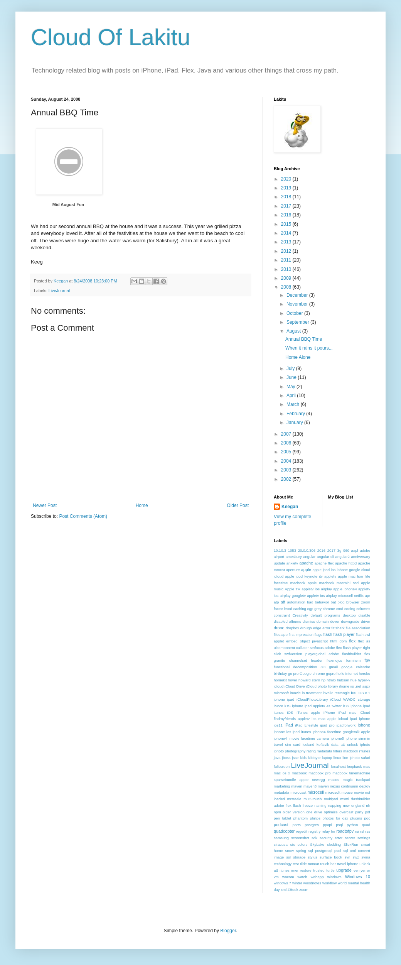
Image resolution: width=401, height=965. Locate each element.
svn (347, 857)
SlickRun (351, 844)
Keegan (289, 506)
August (294, 331)
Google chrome (312, 673)
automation (296, 602)
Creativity (300, 615)
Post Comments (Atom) (83, 516)
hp (323, 680)
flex (352, 641)
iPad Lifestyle (306, 725)
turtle (330, 870)
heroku (364, 673)
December (297, 295)
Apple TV (292, 589)
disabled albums (287, 621)
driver (365, 621)
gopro (331, 673)
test (295, 864)
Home (142, 505)
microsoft (332, 792)
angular (309, 556)
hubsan (343, 680)
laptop (327, 757)
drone (279, 627)
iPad (289, 725)
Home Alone (297, 357)
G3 (322, 667)
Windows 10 (357, 876)
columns (363, 609)
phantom (300, 818)
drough (306, 628)
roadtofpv (345, 831)
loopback (354, 766)
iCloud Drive (295, 686)
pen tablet (282, 818)
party (359, 812)
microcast (298, 792)
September (298, 322)
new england (353, 805)
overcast (346, 812)
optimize (331, 812)
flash (327, 634)
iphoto (365, 744)
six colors (298, 844)
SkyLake (317, 844)
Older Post (238, 505)
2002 (287, 479)
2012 (287, 251)
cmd (339, 609)
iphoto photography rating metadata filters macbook (316, 751)
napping (334, 805)
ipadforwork (346, 725)
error (326, 628)
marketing (282, 786)
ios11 (278, 725)
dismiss (309, 621)
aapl (354, 550)
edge (317, 628)
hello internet (347, 673)
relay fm (328, 831)
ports (297, 825)
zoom (303, 889)
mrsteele (294, 799)
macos (333, 779)
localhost (338, 766)
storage (299, 857)
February (296, 413)
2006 (287, 443)
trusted (318, 870)
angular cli (325, 556)
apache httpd (346, 563)
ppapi (327, 825)
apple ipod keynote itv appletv (310, 576)
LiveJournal (59, 290)
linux (337, 757)
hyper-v (364, 680)
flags (318, 634)
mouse (347, 792)
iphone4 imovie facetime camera (301, 738)
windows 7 (282, 883)
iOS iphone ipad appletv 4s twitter (313, 706)
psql (339, 825)
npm (277, 812)
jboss (286, 757)
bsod (288, 609)
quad (366, 825)
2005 (287, 452)
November (297, 304)
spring (301, 850)
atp (276, 602)
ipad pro (327, 725)
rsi (357, 831)
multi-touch (312, 799)
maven (296, 786)
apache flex (324, 563)
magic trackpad (356, 779)
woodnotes (312, 883)
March (293, 404)
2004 (287, 461)
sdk (314, 838)
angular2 (342, 556)
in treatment (312, 693)
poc (367, 818)
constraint (282, 615)
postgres (312, 825)
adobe (365, 550)
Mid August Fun (68, 204)
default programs (325, 615)
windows (334, 877)
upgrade (344, 870)
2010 (287, 269)
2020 (287, 179)
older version (294, 812)
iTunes (364, 751)
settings (363, 838)
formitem (353, 660)
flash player (343, 634)
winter (297, 883)
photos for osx (335, 818)
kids (303, 757)
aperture (293, 570)
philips (315, 818)
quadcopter (284, 831)
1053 (292, 550)
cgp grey (314, 609)
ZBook (293, 889)
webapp (317, 877)
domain (323, 621)
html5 (331, 680)
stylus (312, 857)
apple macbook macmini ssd (333, 583)
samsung (281, 838)
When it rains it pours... (309, 348)
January (295, 422)
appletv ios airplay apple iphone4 (329, 589)
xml (283, 889)
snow (289, 850)
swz (355, 857)
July (291, 368)
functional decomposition (295, 667)
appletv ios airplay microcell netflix (335, 595)
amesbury (294, 556)
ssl (288, 857)
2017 (287, 206)
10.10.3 (280, 550)
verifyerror (362, 870)
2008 (287, 287)
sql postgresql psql (324, 850)
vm (276, 877)
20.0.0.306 (306, 550)
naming (320, 805)
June (292, 377)
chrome (329, 609)
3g (339, 550)
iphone (364, 725)
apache (306, 563)
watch (302, 877)
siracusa (281, 844)
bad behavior (318, 602)
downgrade (350, 621)
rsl (362, 831)
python (352, 825)
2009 (287, 278)
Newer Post (45, 505)
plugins (356, 818)
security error (331, 838)
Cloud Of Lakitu (110, 37)
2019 (287, 188)
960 (346, 550)
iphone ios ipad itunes (292, 732)
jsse (295, 757)
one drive (314, 812)
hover (292, 680)
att (283, 602)
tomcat (313, 864)
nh (368, 805)
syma (365, 857)
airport (279, 556)
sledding (334, 844)
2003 (287, 470)
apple (306, 569)
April (291, 395)
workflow (329, 883)
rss (367, 831)
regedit (301, 831)
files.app (281, 634)
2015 (287, 224)
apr (367, 595)
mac (366, 766)
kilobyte (314, 757)
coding (349, 609)
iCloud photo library (322, 686)
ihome (344, 686)
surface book (331, 857)
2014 (287, 233)
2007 (287, 434)
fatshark (338, 628)
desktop (349, 615)
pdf (367, 812)
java (277, 757)
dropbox (292, 628)
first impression (300, 634)
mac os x (282, 773)
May (291, 386)
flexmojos (334, 660)
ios (353, 692)
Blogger (228, 930)
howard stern (309, 680)
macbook (299, 773)
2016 (287, 215)
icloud (278, 686)
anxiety (292, 563)
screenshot (300, 838)
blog (341, 602)
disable (364, 615)
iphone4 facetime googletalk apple (341, 732)
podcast (281, 824)
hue (353, 680)
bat (333, 602)
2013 (287, 242)
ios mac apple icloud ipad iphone (341, 719)
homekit (280, 680)
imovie (295, 693)
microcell (316, 792)
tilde (303, 864)
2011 (287, 260)
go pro (293, 673)
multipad (331, 799)
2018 (287, 196)
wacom (288, 877)
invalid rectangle (336, 693)
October (295, 313)
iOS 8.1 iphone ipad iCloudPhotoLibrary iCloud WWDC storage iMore (322, 699)
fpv (367, 660)
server (350, 838)
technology (282, 864)
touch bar (327, 864)
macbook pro (319, 773)
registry (314, 831)
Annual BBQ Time (303, 339)
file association (358, 628)
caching (299, 609)
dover (334, 621)
